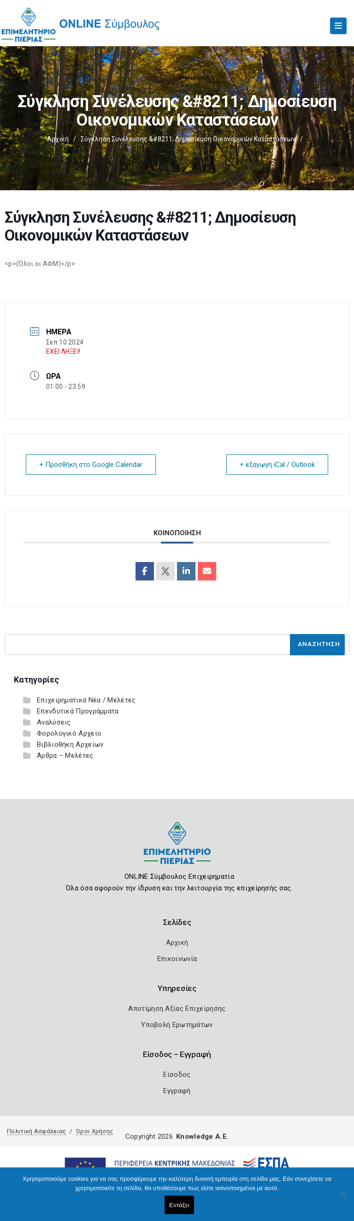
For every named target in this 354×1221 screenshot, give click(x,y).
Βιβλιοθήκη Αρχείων (70, 744)
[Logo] (177, 850)
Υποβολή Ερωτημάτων (176, 1025)
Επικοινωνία (177, 959)
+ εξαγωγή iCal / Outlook (277, 464)
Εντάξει (179, 1205)
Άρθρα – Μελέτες (65, 755)
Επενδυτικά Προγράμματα (78, 711)
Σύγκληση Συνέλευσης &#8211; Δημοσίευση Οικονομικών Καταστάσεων (188, 139)
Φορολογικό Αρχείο (69, 733)
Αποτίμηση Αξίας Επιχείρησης (176, 1008)
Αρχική (58, 139)
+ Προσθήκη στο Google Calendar (90, 464)
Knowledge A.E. (202, 1136)
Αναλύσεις (54, 722)
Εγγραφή (176, 1091)
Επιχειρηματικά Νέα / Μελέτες (86, 700)
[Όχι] (342, 1199)
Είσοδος (176, 1074)
